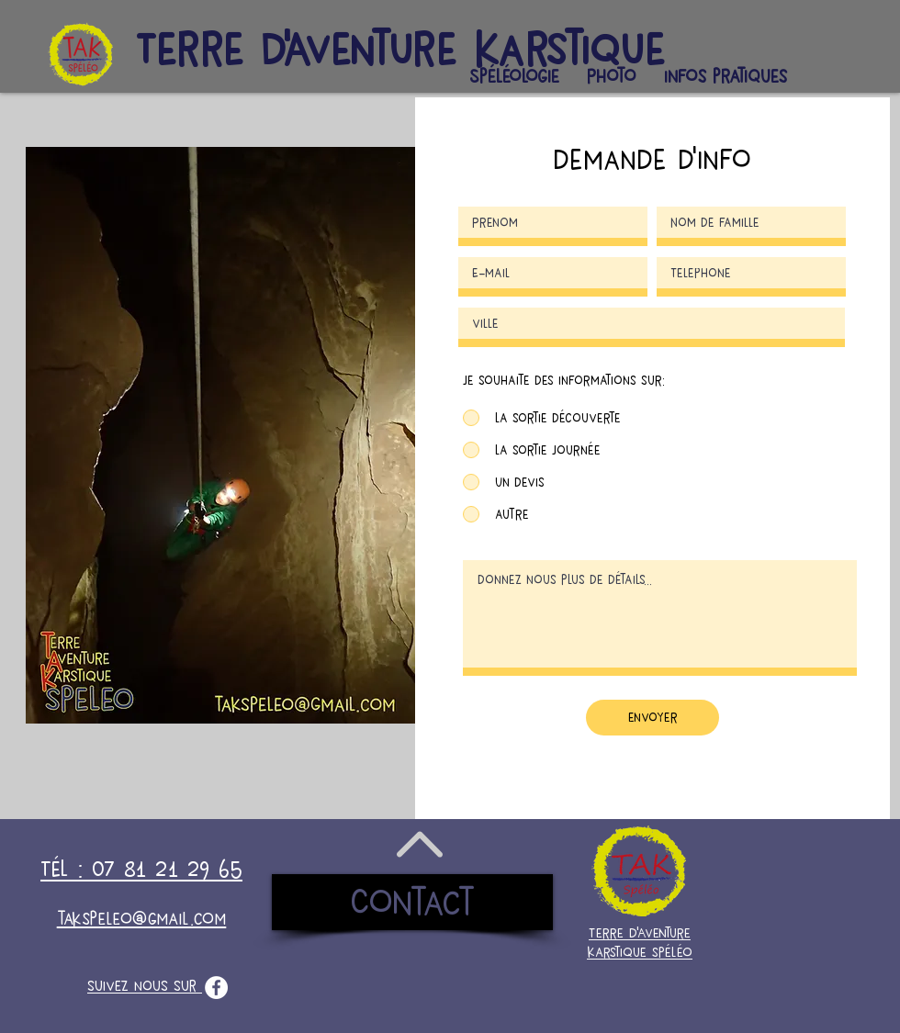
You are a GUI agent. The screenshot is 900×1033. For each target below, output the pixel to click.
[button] (514, 76)
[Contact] (412, 902)
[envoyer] (652, 717)
